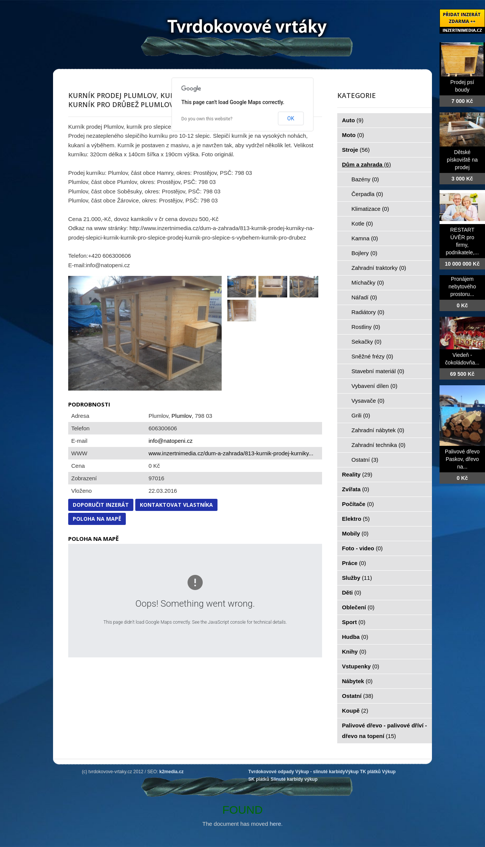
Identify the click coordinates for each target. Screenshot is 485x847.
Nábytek (357, 681)
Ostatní (365, 459)
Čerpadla (367, 194)
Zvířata (355, 489)
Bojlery (364, 253)
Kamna (365, 238)
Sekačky (367, 341)
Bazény (365, 179)
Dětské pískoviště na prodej (462, 159)
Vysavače (368, 400)
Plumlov (182, 416)
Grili (361, 415)
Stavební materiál (378, 371)
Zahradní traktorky (379, 268)
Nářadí (364, 297)
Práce (354, 563)
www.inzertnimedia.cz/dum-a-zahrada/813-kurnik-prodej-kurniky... (231, 453)
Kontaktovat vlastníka (176, 504)
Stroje (356, 149)
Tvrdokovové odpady (271, 771)
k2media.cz (172, 771)
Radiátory (368, 312)
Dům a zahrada (366, 164)
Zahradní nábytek (378, 430)
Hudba (355, 637)
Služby (357, 578)
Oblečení (358, 607)
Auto (353, 120)
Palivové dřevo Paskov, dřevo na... (462, 459)
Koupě (355, 710)
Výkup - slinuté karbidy (320, 771)
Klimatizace (370, 209)
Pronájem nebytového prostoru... (462, 286)
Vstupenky (360, 666)
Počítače (358, 504)
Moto (353, 135)
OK (290, 118)
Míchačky (368, 282)
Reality (357, 474)
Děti (351, 592)
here (275, 824)
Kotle (362, 223)
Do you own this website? (207, 118)
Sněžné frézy (372, 356)
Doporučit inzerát (101, 504)
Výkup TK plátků (363, 771)
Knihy (354, 651)
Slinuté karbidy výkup (294, 779)
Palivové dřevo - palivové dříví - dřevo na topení (384, 730)
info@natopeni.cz (170, 441)
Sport (354, 622)
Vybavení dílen (374, 386)
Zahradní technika (379, 445)
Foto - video (362, 548)
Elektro (356, 518)
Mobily (355, 533)
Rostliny (366, 327)
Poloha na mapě (97, 518)
